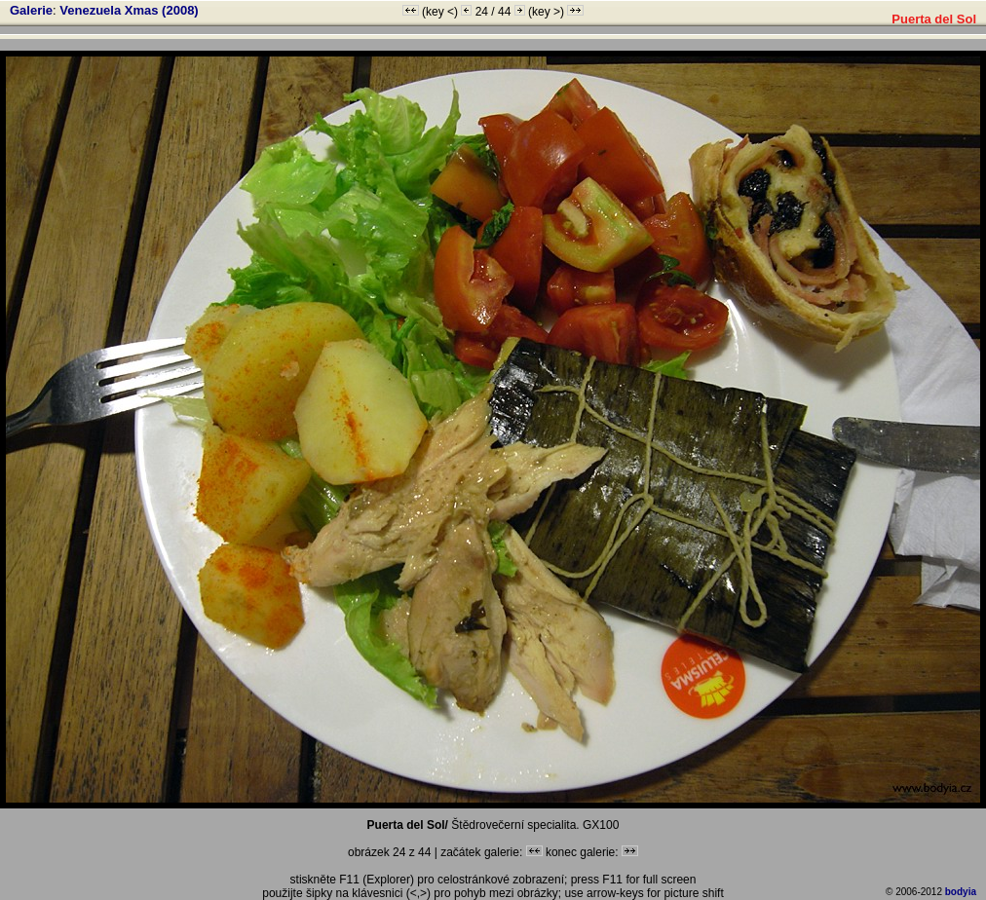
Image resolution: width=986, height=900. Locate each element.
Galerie (31, 10)
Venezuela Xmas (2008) (128, 10)
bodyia (960, 891)
